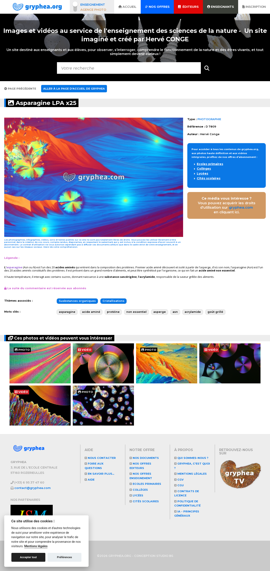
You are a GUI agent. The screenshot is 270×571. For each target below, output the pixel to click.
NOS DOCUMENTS (145, 457)
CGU (179, 485)
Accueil (127, 7)
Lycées (202, 173)
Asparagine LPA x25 (43, 102)
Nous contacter (100, 457)
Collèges (204, 169)
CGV (179, 479)
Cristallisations (113, 300)
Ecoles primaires (210, 164)
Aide (90, 479)
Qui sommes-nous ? (191, 457)
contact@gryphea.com (32, 488)
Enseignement (92, 4)
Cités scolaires (208, 178)
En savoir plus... (100, 473)
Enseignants (220, 7)
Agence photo (93, 9)
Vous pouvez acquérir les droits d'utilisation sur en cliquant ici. (226, 205)
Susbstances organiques (77, 300)
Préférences (64, 557)
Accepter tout (28, 557)
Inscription (254, 7)
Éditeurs (188, 7)
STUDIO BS (164, 556)
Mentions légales (191, 473)
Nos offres (157, 7)
